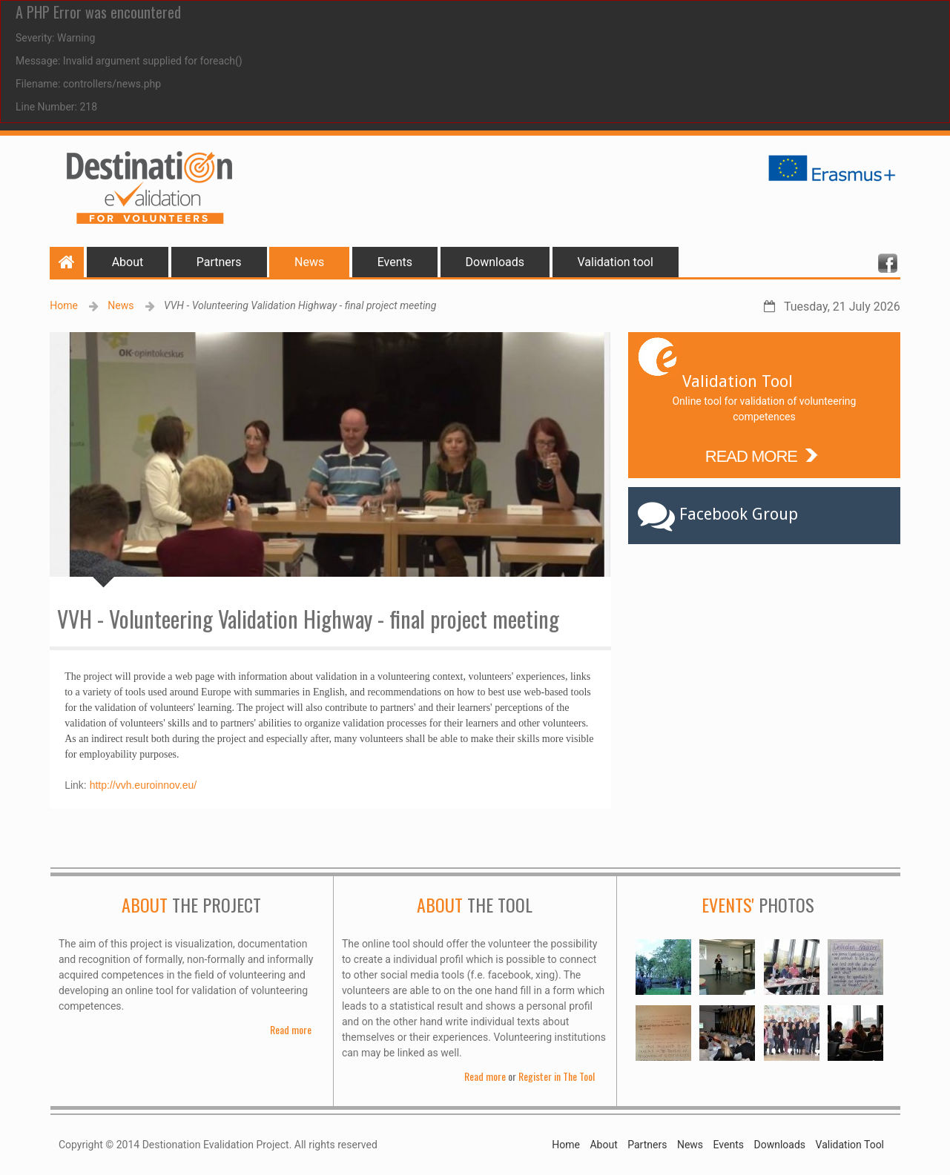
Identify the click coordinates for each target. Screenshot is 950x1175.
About (128, 262)
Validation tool (615, 262)
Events (394, 262)
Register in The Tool (556, 1076)
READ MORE (764, 454)
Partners (219, 262)
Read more (290, 1029)
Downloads (495, 262)
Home (64, 305)
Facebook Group (738, 514)
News (309, 262)
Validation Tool (850, 1145)
